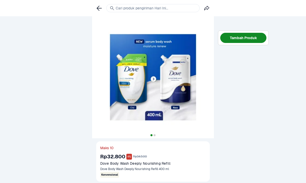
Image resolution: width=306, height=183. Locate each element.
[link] (99, 8)
